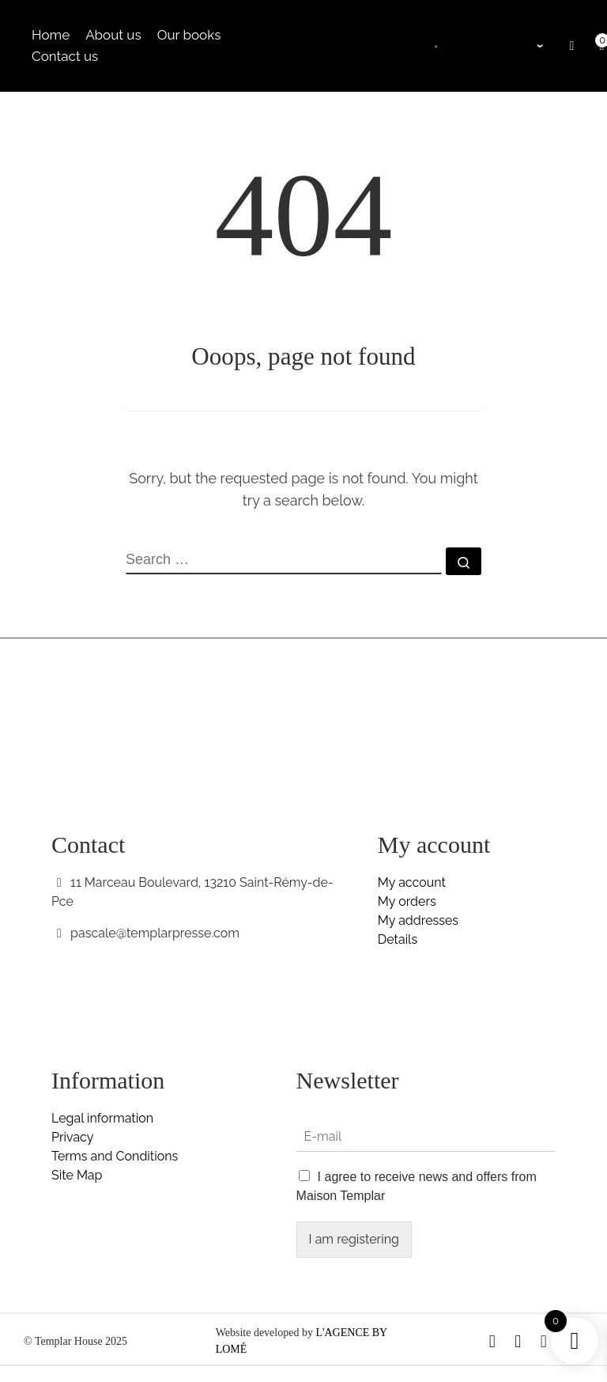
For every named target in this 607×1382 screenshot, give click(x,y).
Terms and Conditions (114, 1156)
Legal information (102, 1118)
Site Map (76, 1175)
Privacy (72, 1137)
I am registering (354, 1239)
